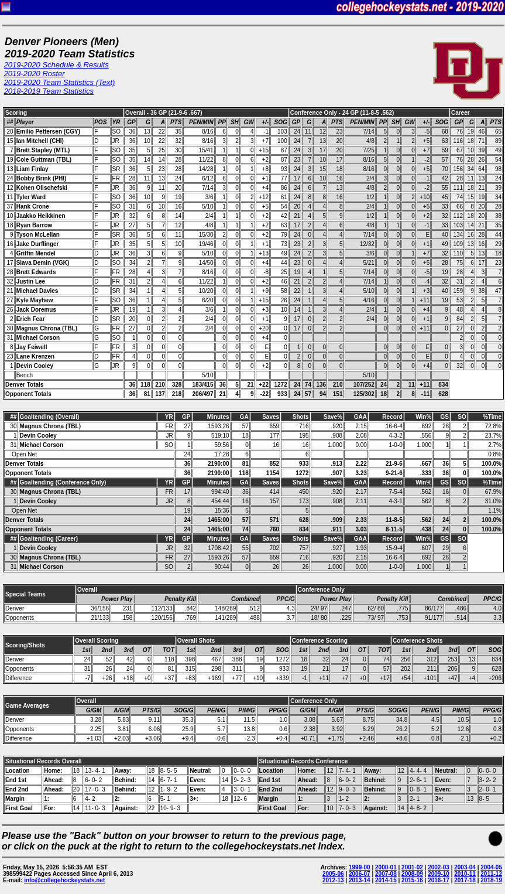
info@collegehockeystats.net (64, 880)
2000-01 (386, 867)
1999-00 (359, 867)
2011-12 (491, 874)
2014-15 (386, 880)
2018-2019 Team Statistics (49, 91)
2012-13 (333, 880)
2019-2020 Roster (34, 73)
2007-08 (386, 874)
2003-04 (465, 867)
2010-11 (465, 874)
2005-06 (333, 874)
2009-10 (438, 874)
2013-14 (359, 880)
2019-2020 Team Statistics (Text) (59, 82)
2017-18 (465, 880)
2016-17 (438, 880)
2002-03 (438, 867)
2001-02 (412, 867)
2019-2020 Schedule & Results (56, 64)
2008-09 (412, 874)
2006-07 (359, 874)
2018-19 (491, 880)
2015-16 (412, 880)
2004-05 (491, 867)
